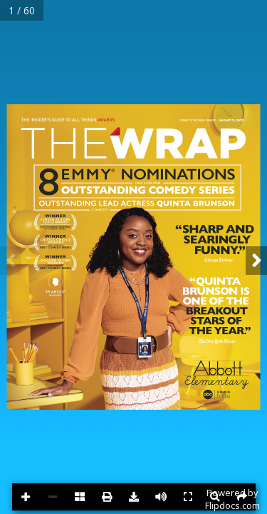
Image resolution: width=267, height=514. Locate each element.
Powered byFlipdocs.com (232, 499)
